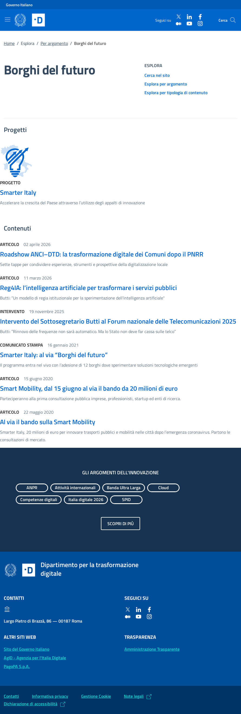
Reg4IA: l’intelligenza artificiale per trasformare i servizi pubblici (88, 287)
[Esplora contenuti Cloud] (163, 487)
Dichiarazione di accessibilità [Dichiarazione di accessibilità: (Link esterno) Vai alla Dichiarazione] (30, 703)
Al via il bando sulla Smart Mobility (47, 422)
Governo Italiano (19, 5)
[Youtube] (189, 23)
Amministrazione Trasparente (152, 649)
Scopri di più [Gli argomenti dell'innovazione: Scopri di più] (120, 523)
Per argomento (54, 43)
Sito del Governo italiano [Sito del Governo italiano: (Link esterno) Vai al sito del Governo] (26, 649)
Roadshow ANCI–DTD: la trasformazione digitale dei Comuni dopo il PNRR (101, 254)
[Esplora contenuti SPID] (126, 499)
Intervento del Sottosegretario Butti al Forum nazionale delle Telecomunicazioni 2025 (118, 321)
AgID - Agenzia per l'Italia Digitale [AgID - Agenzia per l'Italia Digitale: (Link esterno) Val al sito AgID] (35, 657)
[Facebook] (200, 17)
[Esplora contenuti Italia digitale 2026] (86, 499)
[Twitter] (178, 17)
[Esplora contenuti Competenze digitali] (39, 499)
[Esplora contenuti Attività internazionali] (75, 487)
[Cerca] (233, 20)
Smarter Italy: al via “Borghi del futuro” (54, 355)
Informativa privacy (50, 696)
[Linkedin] (189, 17)
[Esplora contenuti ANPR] (32, 487)
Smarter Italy (18, 192)
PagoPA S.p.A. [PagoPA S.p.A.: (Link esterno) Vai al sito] (17, 666)
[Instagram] (200, 23)
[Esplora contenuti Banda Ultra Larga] (123, 487)
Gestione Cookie (96, 696)
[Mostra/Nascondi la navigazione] (7, 19)
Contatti (11, 696)
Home (9, 43)
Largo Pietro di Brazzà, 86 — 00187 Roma (43, 621)
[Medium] (178, 23)
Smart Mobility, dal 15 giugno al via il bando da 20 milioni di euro (89, 388)
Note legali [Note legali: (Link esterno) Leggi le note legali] (134, 696)
